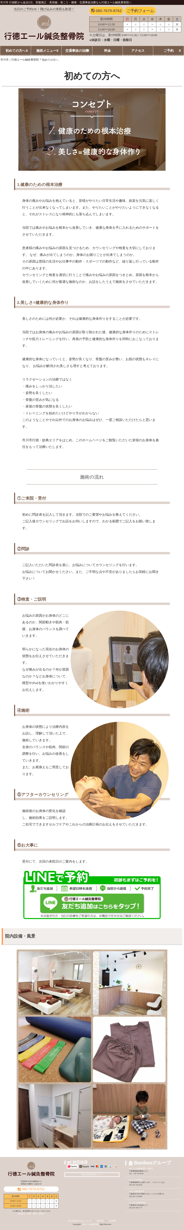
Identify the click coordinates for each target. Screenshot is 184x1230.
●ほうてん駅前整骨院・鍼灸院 (141, 1168)
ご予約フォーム (140, 11)
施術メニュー (46, 51)
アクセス (138, 51)
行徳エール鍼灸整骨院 (90, 1224)
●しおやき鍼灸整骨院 (137, 1203)
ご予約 (169, 51)
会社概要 (112, 1221)
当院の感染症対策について (92, 1175)
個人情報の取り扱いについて (79, 1221)
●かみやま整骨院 (135, 1180)
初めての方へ (15, 51)
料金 (107, 51)
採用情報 (100, 1221)
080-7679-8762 (106, 11)
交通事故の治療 (77, 51)
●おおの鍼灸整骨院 (136, 1191)
